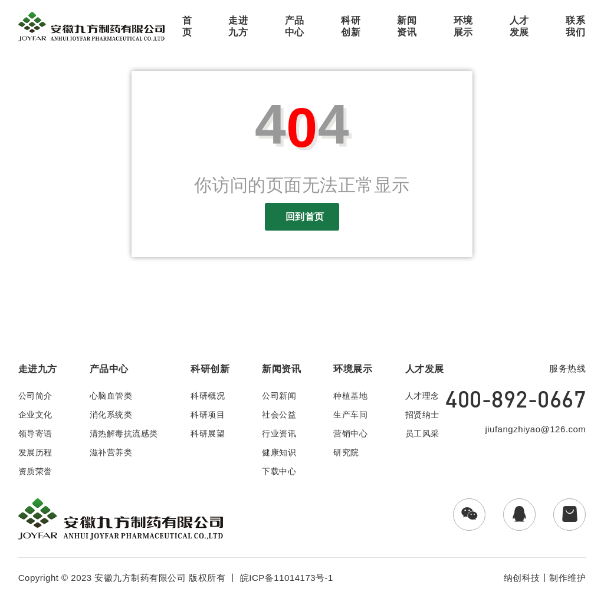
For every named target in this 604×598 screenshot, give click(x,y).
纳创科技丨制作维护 (545, 578)
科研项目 (208, 414)
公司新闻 (279, 395)
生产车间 (350, 414)
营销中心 (350, 433)
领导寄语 (35, 433)
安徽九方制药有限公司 (140, 578)
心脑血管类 (111, 395)
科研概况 (208, 395)
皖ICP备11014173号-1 (286, 578)
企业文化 (35, 414)
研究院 (346, 452)
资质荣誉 (35, 471)
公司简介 (35, 395)
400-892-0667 (515, 398)
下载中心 (279, 471)
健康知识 (279, 452)
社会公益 (279, 414)
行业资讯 (279, 433)
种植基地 (350, 395)
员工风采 (422, 433)
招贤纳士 (422, 414)
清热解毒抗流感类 (124, 433)
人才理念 (422, 395)
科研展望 (208, 433)
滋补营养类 (111, 452)
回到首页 (302, 217)
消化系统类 (111, 414)
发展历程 (35, 452)
